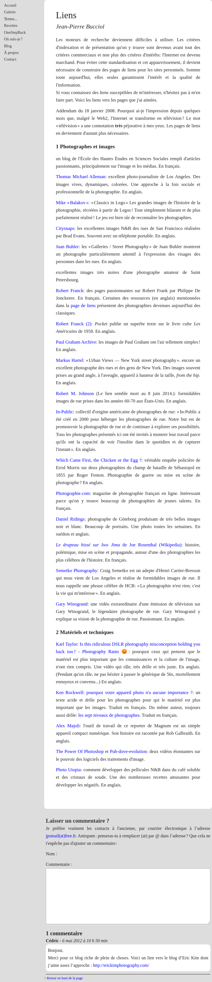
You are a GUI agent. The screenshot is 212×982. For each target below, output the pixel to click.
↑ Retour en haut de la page (63, 978)
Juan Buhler (67, 246)
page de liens (83, 305)
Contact (10, 59)
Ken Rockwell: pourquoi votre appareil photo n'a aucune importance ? (124, 692)
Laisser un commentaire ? (77, 820)
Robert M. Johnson (75, 393)
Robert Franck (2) (73, 323)
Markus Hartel (69, 360)
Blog (8, 46)
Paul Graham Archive (76, 342)
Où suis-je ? (13, 39)
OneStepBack (15, 32)
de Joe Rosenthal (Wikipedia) (118, 544)
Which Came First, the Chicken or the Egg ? (99, 460)
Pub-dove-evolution (128, 751)
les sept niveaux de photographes (109, 715)
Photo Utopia (68, 769)
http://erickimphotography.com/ (121, 965)
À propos (11, 52)
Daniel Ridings (70, 519)
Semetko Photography (76, 570)
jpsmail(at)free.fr (61, 835)
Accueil (10, 5)
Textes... (10, 19)
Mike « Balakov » (72, 202)
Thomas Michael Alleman (80, 176)
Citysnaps (65, 228)
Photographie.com (73, 493)
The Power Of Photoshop (80, 751)
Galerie (9, 12)
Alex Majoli (68, 725)
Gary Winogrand (72, 604)
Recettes (10, 25)
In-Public (64, 411)
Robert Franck (69, 290)
